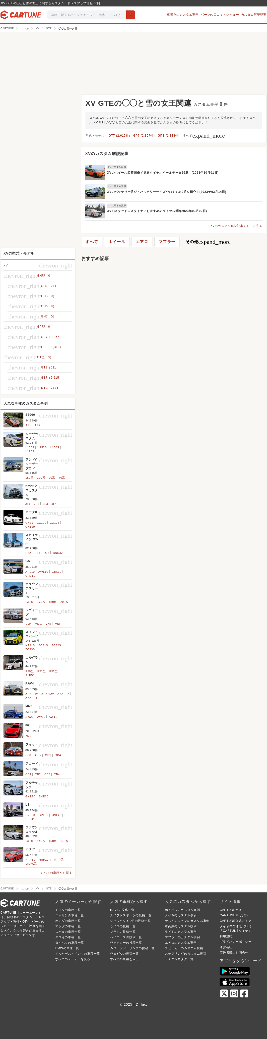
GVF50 (30, 815)
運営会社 (226, 947)
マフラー (167, 242)
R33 (37, 552)
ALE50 (30, 675)
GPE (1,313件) (169, 135)
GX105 (54, 522)
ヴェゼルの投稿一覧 (124, 953)
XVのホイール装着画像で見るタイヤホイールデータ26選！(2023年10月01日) (163, 172)
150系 (29, 477)
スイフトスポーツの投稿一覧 (130, 915)
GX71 (29, 522)
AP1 (28, 425)
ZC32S (56, 645)
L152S (42, 447)
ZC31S (43, 645)
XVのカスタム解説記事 (107, 154)
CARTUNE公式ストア (235, 921)
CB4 (57, 774)
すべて (204, 136)
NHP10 (30, 859)
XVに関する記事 (117, 167)
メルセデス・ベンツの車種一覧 (77, 953)
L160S (54, 447)
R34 (47, 552)
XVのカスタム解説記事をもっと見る (236, 226)
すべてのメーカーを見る (72, 959)
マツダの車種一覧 (68, 926)
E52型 (53, 671)
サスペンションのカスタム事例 (187, 921)
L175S (29, 451)
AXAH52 (63, 693)
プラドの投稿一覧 (122, 932)
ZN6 (28, 735)
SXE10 (43, 796)
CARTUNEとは (231, 910)
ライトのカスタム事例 (181, 932)
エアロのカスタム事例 (181, 942)
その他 (208, 242)
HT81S (30, 645)
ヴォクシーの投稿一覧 (126, 942)
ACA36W (47, 693)
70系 (62, 477)
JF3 (45, 503)
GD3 (48, 755)
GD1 (28, 755)
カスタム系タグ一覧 (179, 959)
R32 (28, 552)
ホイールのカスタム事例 (182, 910)
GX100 (41, 522)
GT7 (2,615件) (119, 135)
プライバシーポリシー (236, 941)
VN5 (49, 623)
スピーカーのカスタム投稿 (184, 948)
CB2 (38, 774)
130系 (29, 601)
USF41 (30, 819)
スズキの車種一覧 (68, 937)
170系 (41, 601)
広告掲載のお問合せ (234, 952)
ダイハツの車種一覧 (69, 942)
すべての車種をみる (124, 959)
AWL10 (43, 571)
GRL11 (30, 575)
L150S (29, 447)
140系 (41, 840)
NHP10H (45, 859)
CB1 (28, 774)
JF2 (36, 503)
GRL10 (57, 571)
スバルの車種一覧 (68, 932)
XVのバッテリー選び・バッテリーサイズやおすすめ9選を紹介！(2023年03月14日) (166, 192)
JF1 (28, 503)
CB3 (47, 774)
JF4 (54, 503)
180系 (53, 601)
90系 (52, 477)
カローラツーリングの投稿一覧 (132, 948)
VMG (38, 623)
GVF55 (43, 815)
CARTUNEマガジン (234, 915)
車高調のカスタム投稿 (181, 926)
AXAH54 (31, 697)
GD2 (38, 755)
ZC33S (30, 649)
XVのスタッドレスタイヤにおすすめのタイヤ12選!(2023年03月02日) (157, 211)
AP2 (37, 425)
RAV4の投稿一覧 (122, 910)
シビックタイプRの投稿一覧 (130, 921)
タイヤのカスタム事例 (181, 915)
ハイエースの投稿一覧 (126, 937)
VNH (58, 623)
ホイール (116, 242)
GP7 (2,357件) (144, 135)
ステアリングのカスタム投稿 (185, 953)
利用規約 (226, 936)
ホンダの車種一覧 (68, 921)
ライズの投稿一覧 (122, 926)
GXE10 (30, 796)
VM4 (28, 623)
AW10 (41, 716)
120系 (41, 477)
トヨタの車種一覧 (68, 910)
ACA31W (31, 693)
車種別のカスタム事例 (183, 14)
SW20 (29, 716)
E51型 (41, 671)
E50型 (29, 671)
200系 (64, 601)
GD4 (58, 755)
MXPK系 (31, 863)
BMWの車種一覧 (67, 948)
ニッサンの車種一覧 (69, 915)
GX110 (30, 526)
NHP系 (59, 859)
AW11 (53, 716)
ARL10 (30, 571)
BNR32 (58, 552)
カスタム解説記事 (254, 14)
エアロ (142, 242)
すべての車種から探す (56, 873)
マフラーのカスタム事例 (182, 937)
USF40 (56, 815)
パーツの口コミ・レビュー (220, 14)
